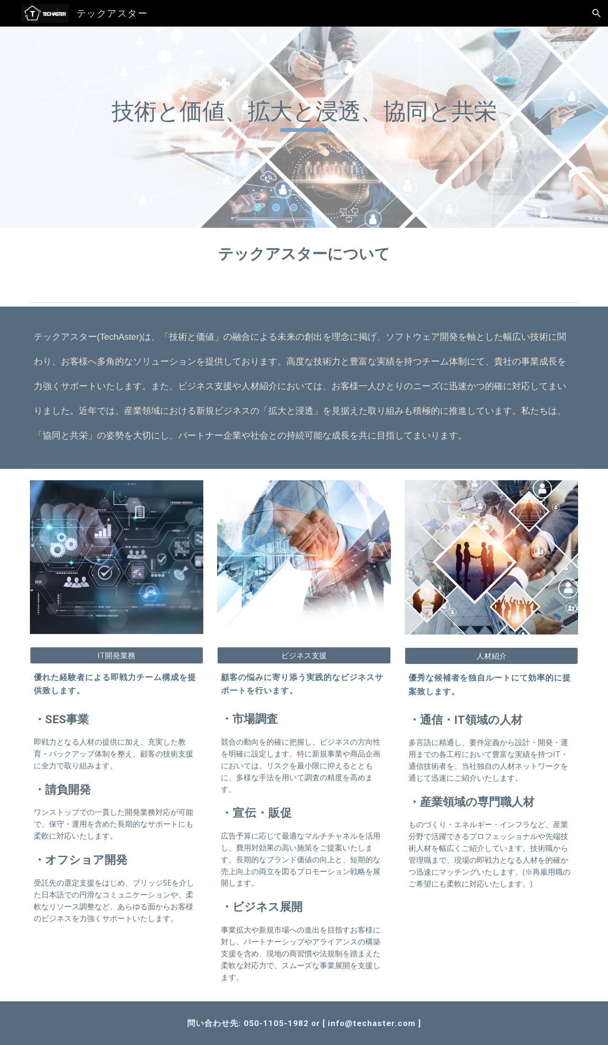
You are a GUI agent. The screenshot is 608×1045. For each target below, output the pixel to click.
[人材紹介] (491, 656)
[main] (304, 127)
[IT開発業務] (116, 655)
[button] (596, 13)
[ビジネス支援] (304, 655)
